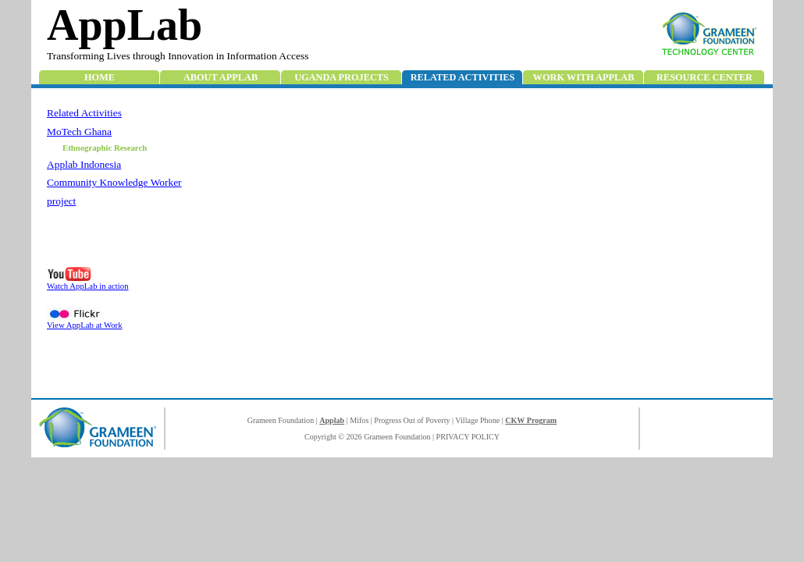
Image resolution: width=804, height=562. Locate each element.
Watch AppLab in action (88, 285)
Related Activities (463, 77)
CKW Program (531, 420)
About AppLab (220, 77)
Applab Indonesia (84, 164)
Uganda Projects (341, 77)
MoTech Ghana (79, 131)
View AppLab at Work (85, 324)
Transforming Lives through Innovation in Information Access (177, 56)
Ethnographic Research (104, 147)
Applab (331, 420)
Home (99, 77)
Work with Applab (584, 77)
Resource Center (704, 77)
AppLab (124, 25)
